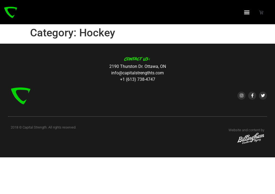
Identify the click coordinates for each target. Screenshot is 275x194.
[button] (247, 12)
